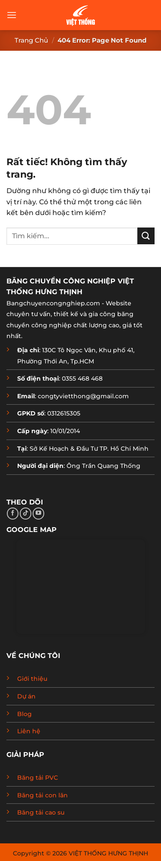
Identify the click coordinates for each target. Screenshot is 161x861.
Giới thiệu (32, 679)
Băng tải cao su (40, 812)
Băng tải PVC (37, 777)
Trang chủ (31, 40)
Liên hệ (28, 731)
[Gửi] (146, 236)
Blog (24, 714)
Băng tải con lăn (42, 795)
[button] (11, 14)
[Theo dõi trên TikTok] (25, 513)
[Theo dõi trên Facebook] (12, 513)
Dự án (26, 696)
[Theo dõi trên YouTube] (38, 513)
